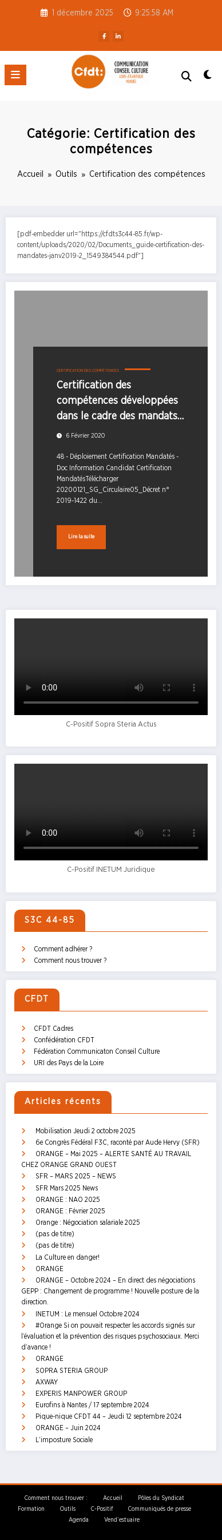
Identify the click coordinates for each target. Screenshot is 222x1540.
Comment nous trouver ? (70, 960)
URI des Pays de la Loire (69, 1062)
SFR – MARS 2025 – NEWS (75, 1176)
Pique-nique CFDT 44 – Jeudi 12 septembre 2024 (108, 1416)
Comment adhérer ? (63, 949)
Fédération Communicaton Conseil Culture (97, 1051)
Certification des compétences (88, 370)
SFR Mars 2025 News (66, 1188)
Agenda (79, 1520)
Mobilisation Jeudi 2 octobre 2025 (85, 1131)
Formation (31, 1509)
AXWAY (46, 1382)
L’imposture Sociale (64, 1439)
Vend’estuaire (122, 1520)
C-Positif (102, 1509)
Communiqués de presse (159, 1509)
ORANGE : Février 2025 (70, 1211)
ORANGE (49, 1268)
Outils (68, 1509)
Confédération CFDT (64, 1040)
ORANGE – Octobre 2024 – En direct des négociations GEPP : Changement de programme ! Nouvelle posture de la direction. (110, 1291)
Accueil (112, 1498)
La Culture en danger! (67, 1257)
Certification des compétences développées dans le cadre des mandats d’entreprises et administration (117, 402)
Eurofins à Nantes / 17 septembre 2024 (92, 1405)
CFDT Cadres (53, 1028)
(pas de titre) (54, 1234)
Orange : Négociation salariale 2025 (87, 1222)
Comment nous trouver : (56, 1498)
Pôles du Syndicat (161, 1498)
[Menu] (15, 75)
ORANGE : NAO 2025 (67, 1199)
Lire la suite (81, 536)
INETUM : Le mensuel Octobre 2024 (87, 1314)
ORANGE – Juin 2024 (68, 1427)
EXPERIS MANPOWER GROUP (81, 1393)
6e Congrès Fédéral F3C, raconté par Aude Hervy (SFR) (117, 1142)
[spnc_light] (207, 78)
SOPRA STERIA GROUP (71, 1370)
